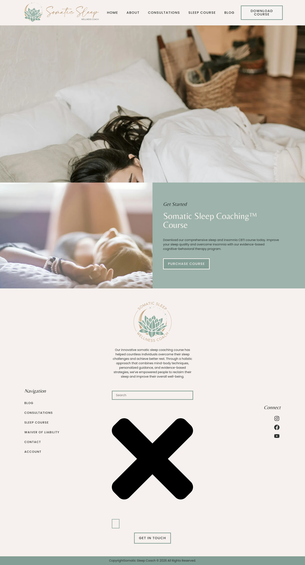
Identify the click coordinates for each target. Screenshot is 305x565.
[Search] (115, 523)
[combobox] (152, 395)
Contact (32, 442)
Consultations (164, 12)
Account (33, 452)
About (132, 12)
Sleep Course (202, 12)
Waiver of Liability (42, 432)
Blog (229, 12)
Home (112, 12)
